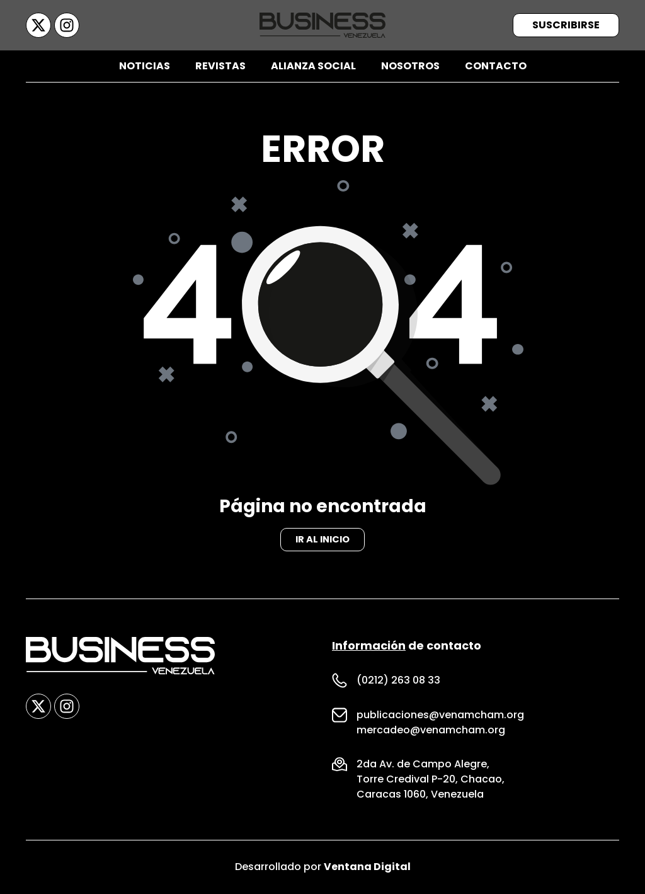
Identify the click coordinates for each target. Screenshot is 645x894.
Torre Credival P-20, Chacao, (431, 779)
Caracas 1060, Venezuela (420, 795)
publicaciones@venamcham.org (440, 715)
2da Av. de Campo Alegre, (423, 764)
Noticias (144, 66)
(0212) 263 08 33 (398, 680)
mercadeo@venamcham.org (431, 730)
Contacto (496, 66)
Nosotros (410, 66)
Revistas (220, 66)
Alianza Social (313, 66)
